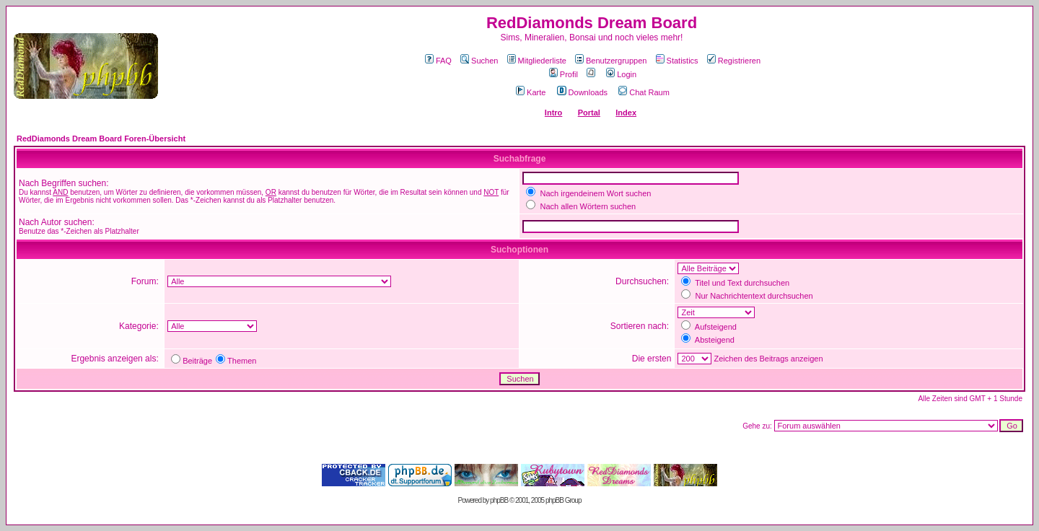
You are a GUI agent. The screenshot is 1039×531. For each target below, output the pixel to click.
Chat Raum (644, 92)
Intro (553, 112)
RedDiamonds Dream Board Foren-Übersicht (101, 138)
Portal (589, 112)
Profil (563, 74)
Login (621, 74)
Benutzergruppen (610, 60)
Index (625, 112)
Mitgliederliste (536, 60)
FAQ (438, 60)
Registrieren (733, 60)
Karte (530, 92)
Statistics (677, 60)
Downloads (582, 92)
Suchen (479, 60)
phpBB (499, 500)
